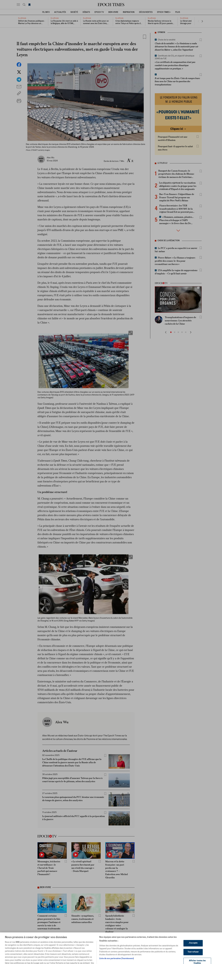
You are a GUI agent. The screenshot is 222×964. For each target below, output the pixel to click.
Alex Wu (61, 722)
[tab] (84, 720)
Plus (177, 12)
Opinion (161, 32)
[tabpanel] (86, 781)
